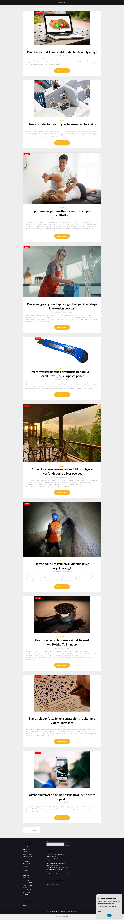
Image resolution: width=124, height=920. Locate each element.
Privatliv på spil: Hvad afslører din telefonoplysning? (62, 52)
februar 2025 (26, 878)
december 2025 (27, 854)
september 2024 (27, 890)
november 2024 (27, 885)
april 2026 (26, 847)
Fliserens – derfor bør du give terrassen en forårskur (62, 124)
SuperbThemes (72, 911)
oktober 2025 (27, 858)
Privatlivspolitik (61, 2)
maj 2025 (25, 870)
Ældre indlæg (31, 830)
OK (109, 915)
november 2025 (27, 856)
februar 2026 (26, 849)
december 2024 (27, 882)
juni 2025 (25, 868)
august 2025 (26, 863)
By (58, 55)
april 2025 (26, 873)
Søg (47, 841)
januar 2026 (26, 851)
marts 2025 (26, 875)
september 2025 (27, 861)
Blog (62, 48)
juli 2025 (25, 866)
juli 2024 (25, 894)
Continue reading (62, 71)
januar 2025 (26, 880)
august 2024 (26, 892)
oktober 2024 (27, 887)
